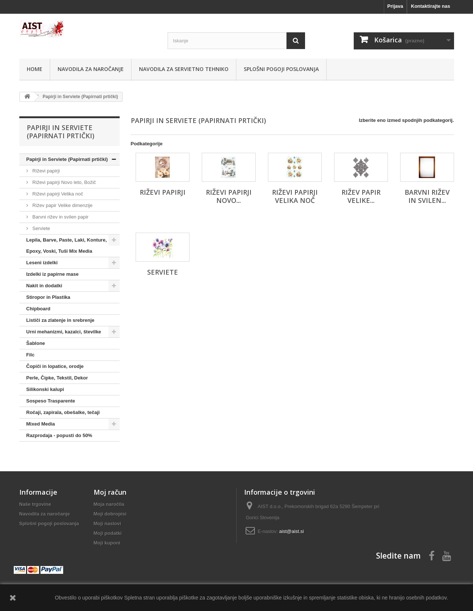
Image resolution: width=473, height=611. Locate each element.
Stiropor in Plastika (48, 297)
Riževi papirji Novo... (229, 196)
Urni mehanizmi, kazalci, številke (63, 331)
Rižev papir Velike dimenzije (62, 205)
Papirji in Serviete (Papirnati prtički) (67, 159)
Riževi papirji (45, 171)
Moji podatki (108, 533)
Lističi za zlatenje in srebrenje (60, 320)
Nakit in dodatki (44, 285)
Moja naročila (109, 504)
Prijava (395, 6)
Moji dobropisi (110, 514)
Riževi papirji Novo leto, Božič (63, 182)
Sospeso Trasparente (50, 401)
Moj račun (110, 492)
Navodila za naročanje (91, 68)
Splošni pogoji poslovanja (281, 68)
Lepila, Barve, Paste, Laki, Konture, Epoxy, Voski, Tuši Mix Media (66, 245)
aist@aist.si (291, 531)
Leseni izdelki (42, 262)
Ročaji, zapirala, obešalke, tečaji (63, 412)
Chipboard (38, 308)
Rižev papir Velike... (360, 196)
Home (34, 68)
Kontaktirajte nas (430, 6)
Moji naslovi (107, 523)
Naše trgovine (35, 504)
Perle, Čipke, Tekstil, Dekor (57, 378)
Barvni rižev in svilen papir (60, 217)
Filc (30, 355)
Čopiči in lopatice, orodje (55, 366)
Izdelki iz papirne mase (52, 274)
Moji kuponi (107, 543)
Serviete (40, 228)
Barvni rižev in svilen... (427, 196)
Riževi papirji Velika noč (57, 194)
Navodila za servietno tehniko (184, 68)
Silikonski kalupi (45, 389)
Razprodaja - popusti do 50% (59, 435)
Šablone (35, 343)
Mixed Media (40, 424)
